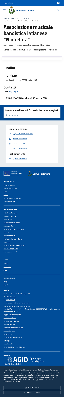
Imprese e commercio (10, 252)
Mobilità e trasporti (10, 235)
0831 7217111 (11, 296)
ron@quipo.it (13, 91)
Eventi (6, 285)
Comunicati (7, 267)
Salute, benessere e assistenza (14, 229)
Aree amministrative (10, 188)
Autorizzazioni (8, 219)
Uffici (5, 191)
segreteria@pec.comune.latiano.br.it (18, 306)
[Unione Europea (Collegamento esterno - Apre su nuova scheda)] (13, 174)
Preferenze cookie (25, 379)
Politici (6, 195)
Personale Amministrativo (12, 198)
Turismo (6, 232)
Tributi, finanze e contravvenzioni (14, 245)
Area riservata (8, 344)
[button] (8, 3)
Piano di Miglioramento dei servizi (14, 347)
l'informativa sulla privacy (12, 381)
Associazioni (25, 18)
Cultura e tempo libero (11, 248)
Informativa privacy (10, 331)
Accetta (32, 392)
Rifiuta (32, 388)
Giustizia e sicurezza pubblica (13, 239)
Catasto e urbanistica (10, 213)
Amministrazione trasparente (13, 327)
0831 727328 (10, 300)
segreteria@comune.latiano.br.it (18, 303)
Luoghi (6, 281)
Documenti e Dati (9, 201)
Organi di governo (9, 185)
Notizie (6, 263)
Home (5, 18)
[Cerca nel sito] (58, 10)
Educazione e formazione (12, 222)
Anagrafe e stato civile (11, 216)
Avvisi (5, 270)
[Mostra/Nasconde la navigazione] (4, 10)
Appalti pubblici (8, 226)
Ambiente (7, 242)
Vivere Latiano (14, 18)
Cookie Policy (8, 334)
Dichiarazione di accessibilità (13, 337)
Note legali (7, 340)
